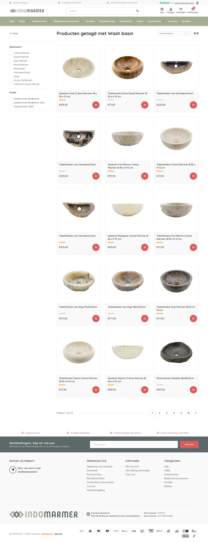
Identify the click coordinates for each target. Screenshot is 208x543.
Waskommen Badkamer (26, 98)
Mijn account (132, 466)
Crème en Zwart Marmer (27, 84)
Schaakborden (107, 21)
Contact (91, 486)
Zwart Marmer (21, 56)
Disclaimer (92, 470)
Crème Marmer (22, 53)
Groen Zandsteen (23, 80)
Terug (14, 33)
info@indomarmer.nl (27, 471)
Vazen (139, 21)
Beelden (186, 21)
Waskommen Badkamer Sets (29, 102)
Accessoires (156, 21)
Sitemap (58, 533)
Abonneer (189, 444)
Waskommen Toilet (24, 106)
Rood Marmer (21, 64)
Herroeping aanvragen (138, 470)
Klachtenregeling (96, 490)
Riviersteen (19, 68)
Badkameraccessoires (68, 21)
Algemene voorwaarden (100, 466)
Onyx (16, 76)
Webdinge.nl (47, 533)
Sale (11, 21)
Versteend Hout (22, 72)
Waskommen (41, 21)
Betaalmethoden (96, 478)
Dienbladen (126, 21)
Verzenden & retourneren (100, 482)
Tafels (23, 21)
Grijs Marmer (20, 60)
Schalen (90, 21)
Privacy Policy (94, 474)
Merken (168, 486)
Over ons (130, 474)
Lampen (172, 21)
